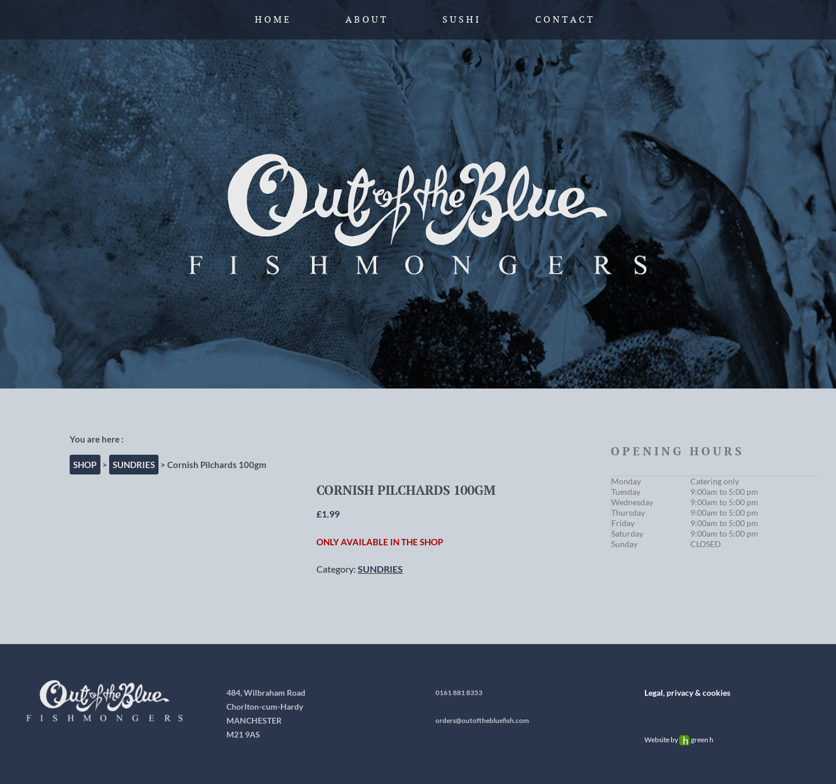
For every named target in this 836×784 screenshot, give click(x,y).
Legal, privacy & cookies (687, 692)
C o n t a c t (564, 19)
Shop (84, 464)
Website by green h (679, 739)
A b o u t (365, 19)
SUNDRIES (134, 464)
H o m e (272, 19)
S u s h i (460, 19)
